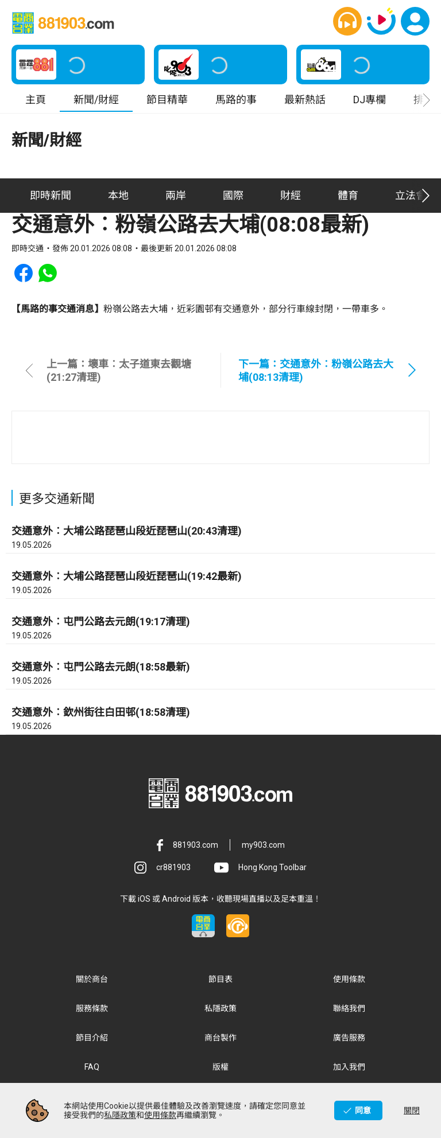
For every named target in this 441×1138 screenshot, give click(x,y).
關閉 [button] (412, 1110)
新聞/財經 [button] (96, 100)
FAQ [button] (91, 1067)
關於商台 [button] (92, 979)
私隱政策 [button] (220, 1009)
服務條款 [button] (92, 1009)
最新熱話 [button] (305, 100)
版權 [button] (220, 1067)
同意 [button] (363, 1110)
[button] (347, 21)
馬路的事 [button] (236, 100)
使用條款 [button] (349, 979)
